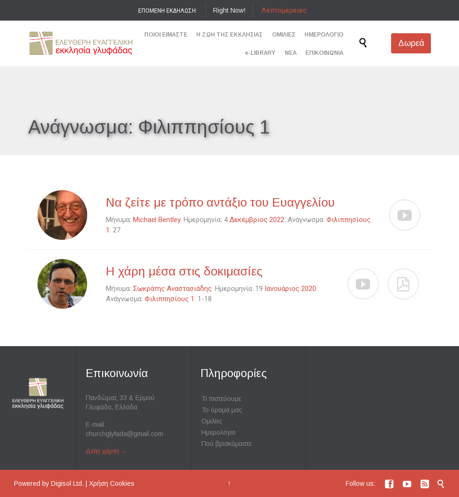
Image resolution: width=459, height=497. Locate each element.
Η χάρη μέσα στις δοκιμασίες (184, 271)
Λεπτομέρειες (284, 10)
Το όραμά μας (221, 410)
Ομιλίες (211, 421)
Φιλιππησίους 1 (169, 299)
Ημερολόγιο (218, 432)
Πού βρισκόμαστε (226, 443)
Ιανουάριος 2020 (290, 288)
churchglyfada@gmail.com (124, 434)
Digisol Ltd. (67, 483)
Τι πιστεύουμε (221, 398)
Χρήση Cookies (111, 483)
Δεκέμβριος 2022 (257, 219)
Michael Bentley (156, 219)
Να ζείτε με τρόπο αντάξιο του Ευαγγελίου (220, 202)
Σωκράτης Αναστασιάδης (172, 288)
